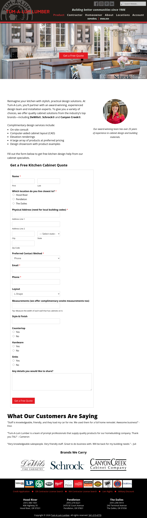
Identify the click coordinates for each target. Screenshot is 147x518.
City (13, 238)
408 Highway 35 (30, 505)
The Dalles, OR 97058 (117, 508)
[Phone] (36, 282)
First (14, 185)
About (109, 14)
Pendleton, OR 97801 (73, 508)
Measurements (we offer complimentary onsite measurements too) (50, 300)
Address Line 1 (18, 219)
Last (39, 185)
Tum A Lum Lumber (60, 515)
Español (92, 18)
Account (138, 14)
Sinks (15, 356)
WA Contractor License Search (83, 491)
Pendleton (21, 199)
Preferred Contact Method (28, 253)
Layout (16, 289)
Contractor (75, 14)
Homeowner (93, 14)
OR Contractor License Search (49, 491)
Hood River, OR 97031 (30, 508)
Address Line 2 (18, 228)
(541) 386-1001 (30, 502)
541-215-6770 (95, 515)
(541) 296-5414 (117, 502)
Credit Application (21, 491)
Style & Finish (19, 316)
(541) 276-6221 (73, 502)
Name (16, 176)
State (39, 238)
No (17, 336)
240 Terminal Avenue (117, 505)
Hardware (17, 342)
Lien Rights (107, 491)
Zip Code (16, 248)
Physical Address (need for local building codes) (40, 209)
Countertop (18, 328)
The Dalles (21, 203)
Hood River (22, 195)
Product (58, 14)
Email (16, 265)
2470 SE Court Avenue (73, 505)
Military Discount (126, 491)
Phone (16, 277)
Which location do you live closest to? (34, 191)
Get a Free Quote (73, 55)
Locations (123, 14)
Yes (18, 332)
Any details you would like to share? (32, 371)
